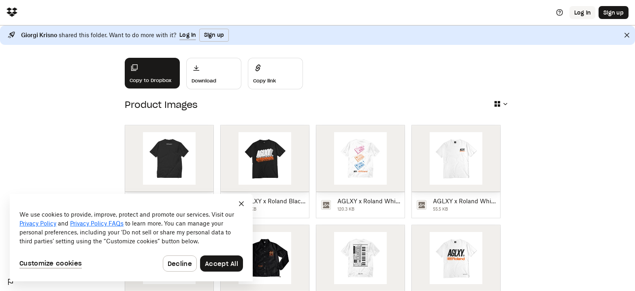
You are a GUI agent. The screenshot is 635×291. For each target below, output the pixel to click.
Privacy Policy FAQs (97, 223)
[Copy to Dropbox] (152, 73)
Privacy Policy (37, 223)
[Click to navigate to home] (11, 13)
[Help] (559, 12)
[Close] (626, 35)
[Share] (275, 73)
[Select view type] (500, 103)
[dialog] (131, 237)
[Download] (213, 73)
